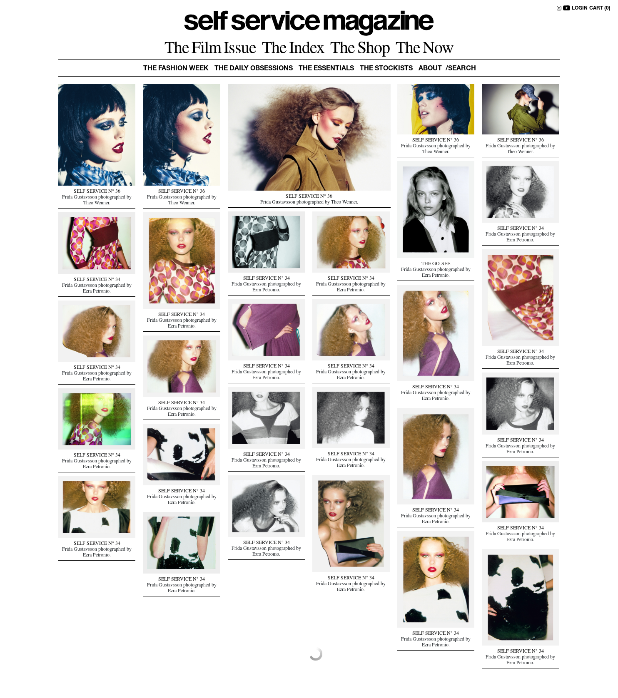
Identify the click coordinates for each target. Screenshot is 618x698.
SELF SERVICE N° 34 (520, 228)
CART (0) (600, 8)
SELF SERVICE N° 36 (97, 191)
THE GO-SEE (435, 264)
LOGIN (580, 8)
